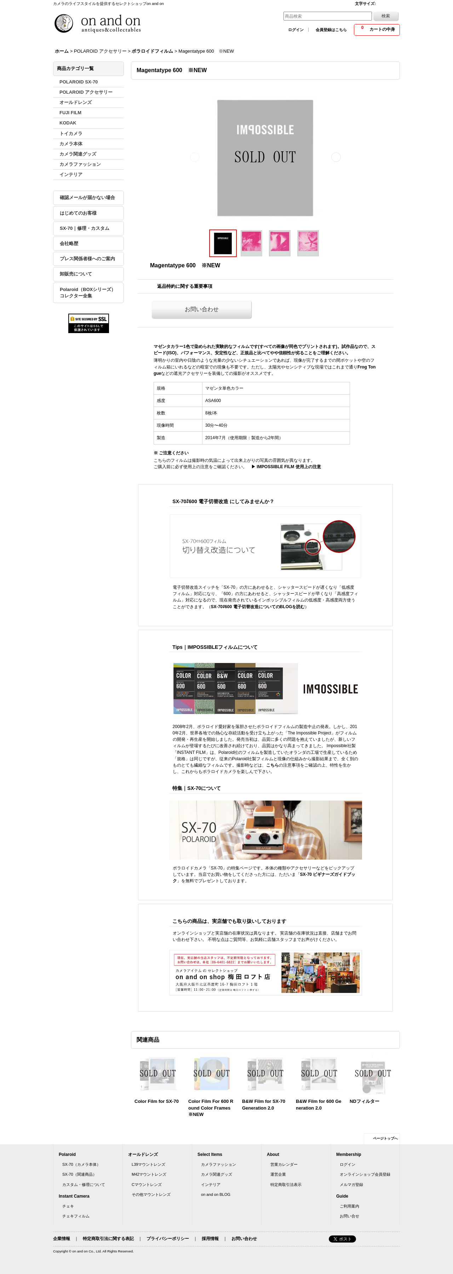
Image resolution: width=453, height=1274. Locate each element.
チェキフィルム (76, 1216)
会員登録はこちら (331, 30)
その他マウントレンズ (151, 1194)
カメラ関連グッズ (216, 1174)
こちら (272, 765)
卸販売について (76, 274)
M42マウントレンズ (149, 1174)
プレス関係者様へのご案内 (87, 258)
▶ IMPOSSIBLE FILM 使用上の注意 (284, 466)
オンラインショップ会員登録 (365, 1174)
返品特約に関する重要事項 (184, 286)
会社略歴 (69, 243)
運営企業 (278, 1174)
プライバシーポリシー (168, 1238)
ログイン (296, 30)
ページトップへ (385, 1138)
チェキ (68, 1206)
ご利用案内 (349, 1206)
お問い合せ (349, 1216)
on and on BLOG (215, 1194)
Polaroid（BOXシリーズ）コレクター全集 (88, 292)
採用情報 (210, 1238)
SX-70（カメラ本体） (81, 1164)
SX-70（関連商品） (79, 1174)
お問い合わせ (202, 309)
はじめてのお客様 (78, 213)
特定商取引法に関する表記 (108, 1238)
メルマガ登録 (351, 1184)
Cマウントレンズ (147, 1184)
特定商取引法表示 (286, 1184)
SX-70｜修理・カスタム (84, 228)
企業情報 (61, 1238)
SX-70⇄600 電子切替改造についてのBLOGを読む (258, 606)
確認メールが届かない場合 (87, 197)
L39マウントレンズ (148, 1164)
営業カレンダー (284, 1164)
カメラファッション (218, 1164)
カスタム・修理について (83, 1184)
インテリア (210, 1184)
